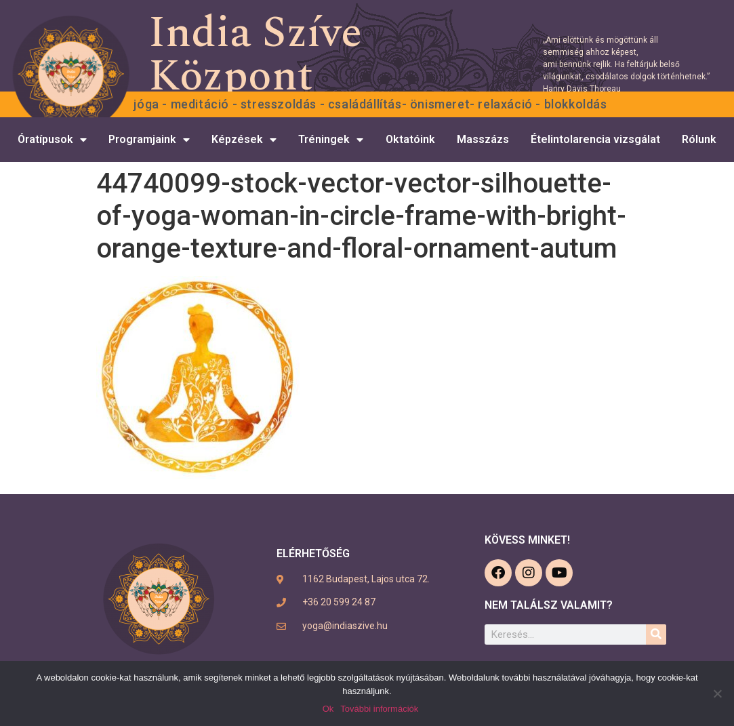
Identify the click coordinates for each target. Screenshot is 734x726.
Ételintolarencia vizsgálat (595, 139)
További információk (379, 709)
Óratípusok (52, 139)
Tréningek (330, 139)
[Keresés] (656, 634)
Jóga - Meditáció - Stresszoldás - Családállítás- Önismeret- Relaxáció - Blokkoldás (370, 104)
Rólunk (699, 139)
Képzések (244, 139)
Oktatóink (410, 139)
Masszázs (483, 139)
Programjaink (149, 139)
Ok (328, 709)
